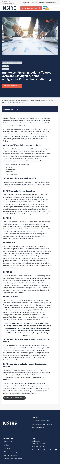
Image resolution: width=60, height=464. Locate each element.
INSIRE (11, 345)
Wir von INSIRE (8, 441)
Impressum (7, 448)
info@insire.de (7, 1)
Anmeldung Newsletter (10, 455)
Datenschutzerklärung (10, 452)
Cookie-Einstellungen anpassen (13, 458)
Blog (10, 100)
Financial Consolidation (19, 156)
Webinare (35, 431)
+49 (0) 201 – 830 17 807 (9, 3)
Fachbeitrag (5, 69)
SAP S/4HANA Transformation (41, 421)
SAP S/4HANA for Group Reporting (42, 424)
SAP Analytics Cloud (38, 427)
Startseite (5, 100)
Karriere (6, 445)
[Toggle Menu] (56, 8)
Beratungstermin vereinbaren (14, 398)
